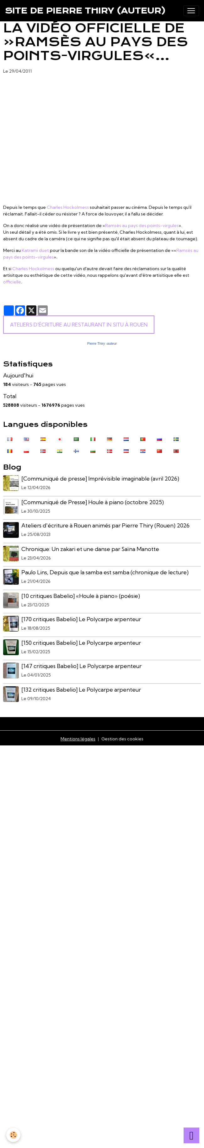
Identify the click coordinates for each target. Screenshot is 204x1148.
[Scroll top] (191, 1135)
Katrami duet (35, 250)
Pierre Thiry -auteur (102, 343)
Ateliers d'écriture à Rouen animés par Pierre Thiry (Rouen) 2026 (105, 525)
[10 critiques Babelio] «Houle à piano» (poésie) (80, 596)
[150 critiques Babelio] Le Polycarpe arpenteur (81, 642)
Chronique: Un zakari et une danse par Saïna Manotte (90, 549)
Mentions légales (78, 739)
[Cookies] (13, 1135)
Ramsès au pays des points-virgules (142, 225)
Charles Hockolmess (68, 207)
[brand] (85, 10)
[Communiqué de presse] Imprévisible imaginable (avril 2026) (100, 478)
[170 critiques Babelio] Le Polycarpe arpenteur (81, 619)
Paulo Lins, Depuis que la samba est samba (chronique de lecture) (105, 572)
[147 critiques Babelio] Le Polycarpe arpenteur (81, 666)
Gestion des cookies (122, 739)
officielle (12, 282)
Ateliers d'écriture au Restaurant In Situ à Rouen (79, 324)
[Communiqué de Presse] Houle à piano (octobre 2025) (92, 502)
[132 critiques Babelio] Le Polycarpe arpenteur (81, 689)
